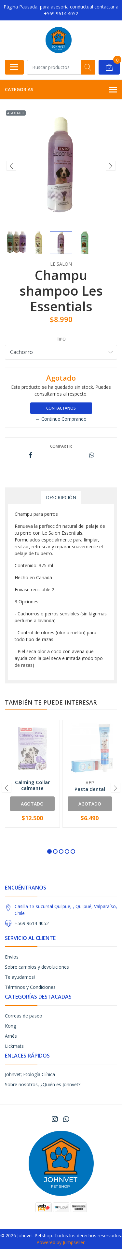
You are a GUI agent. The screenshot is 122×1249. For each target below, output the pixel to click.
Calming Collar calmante (32, 785)
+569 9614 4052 (32, 923)
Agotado (32, 804)
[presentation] (11, 166)
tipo (61, 339)
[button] (49, 851)
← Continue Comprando (61, 419)
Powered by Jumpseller (60, 1242)
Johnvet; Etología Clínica (30, 1074)
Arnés (11, 1036)
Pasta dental (90, 789)
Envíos (12, 957)
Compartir (61, 446)
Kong (10, 1026)
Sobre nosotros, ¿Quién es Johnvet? (42, 1084)
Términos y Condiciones (30, 987)
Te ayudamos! (20, 977)
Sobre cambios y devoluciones (37, 967)
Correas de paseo (23, 1016)
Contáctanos (61, 408)
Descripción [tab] (61, 497)
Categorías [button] (61, 89)
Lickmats (14, 1046)
